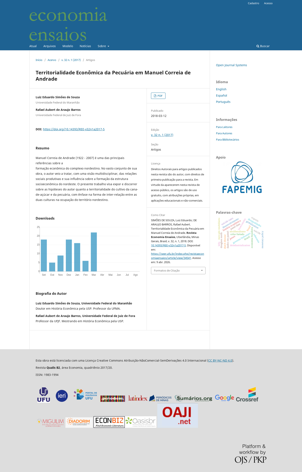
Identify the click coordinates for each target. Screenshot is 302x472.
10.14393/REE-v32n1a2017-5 (168, 245)
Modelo (67, 46)
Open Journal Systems (231, 65)
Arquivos (49, 46)
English (221, 89)
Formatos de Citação (167, 270)
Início (39, 60)
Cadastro (253, 3)
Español (221, 95)
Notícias (85, 46)
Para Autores (224, 133)
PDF (160, 96)
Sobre (102, 46)
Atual (33, 46)
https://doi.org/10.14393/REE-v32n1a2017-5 (74, 129)
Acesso (268, 3)
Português (223, 102)
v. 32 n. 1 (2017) (71, 60)
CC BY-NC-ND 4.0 (220, 360)
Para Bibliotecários (227, 139)
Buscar (263, 46)
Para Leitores (224, 127)
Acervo (52, 60)
